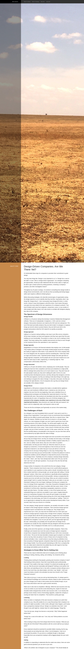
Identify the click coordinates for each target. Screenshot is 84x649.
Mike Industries (15, 1)
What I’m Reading (35, 1)
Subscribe (48, 1)
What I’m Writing (27, 1)
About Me (43, 1)
